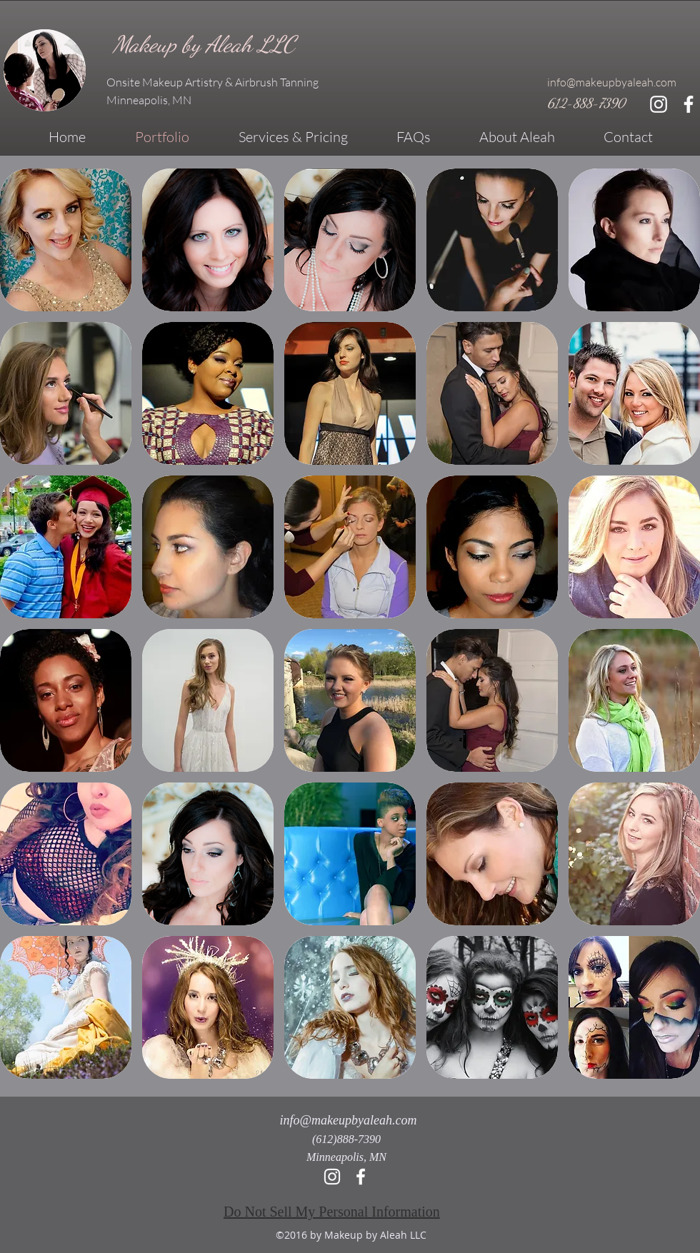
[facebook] (688, 104)
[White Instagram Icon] (658, 104)
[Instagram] (332, 1176)
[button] (65, 239)
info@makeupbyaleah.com (611, 82)
